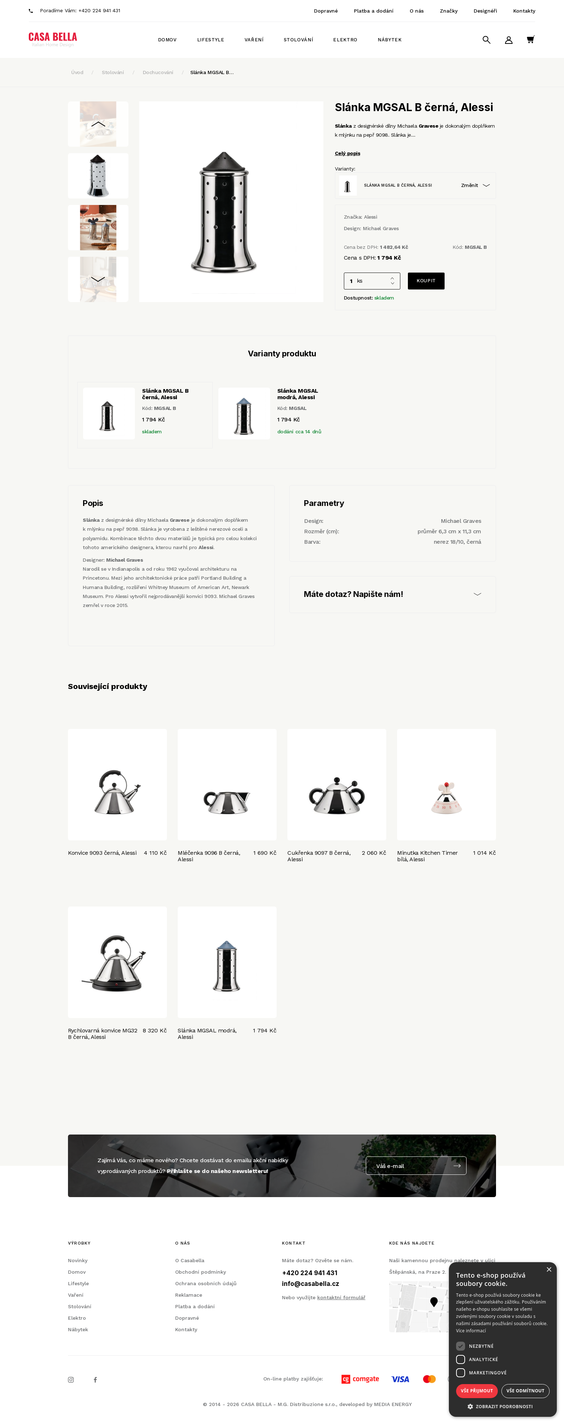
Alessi (370, 217)
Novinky (77, 1260)
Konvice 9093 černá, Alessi (102, 852)
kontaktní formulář (341, 1297)
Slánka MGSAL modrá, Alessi (207, 1033)
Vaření (254, 39)
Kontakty (524, 11)
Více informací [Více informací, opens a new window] (471, 1331)
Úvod (77, 72)
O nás (417, 11)
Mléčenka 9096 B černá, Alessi (209, 856)
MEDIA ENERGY (393, 1404)
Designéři (485, 11)
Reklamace (188, 1295)
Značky (449, 11)
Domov (167, 39)
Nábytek (390, 39)
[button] (503, 1406)
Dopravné (326, 11)
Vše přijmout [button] (477, 1391)
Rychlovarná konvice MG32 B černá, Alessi (102, 1033)
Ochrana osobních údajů (206, 1283)
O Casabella (189, 1260)
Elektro (345, 39)
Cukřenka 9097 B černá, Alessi (318, 856)
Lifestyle (210, 39)
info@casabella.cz (310, 1283)
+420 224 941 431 (99, 10)
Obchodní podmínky (200, 1272)
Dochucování (158, 72)
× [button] (548, 1270)
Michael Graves (381, 228)
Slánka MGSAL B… (212, 72)
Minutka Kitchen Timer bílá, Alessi (427, 856)
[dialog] (503, 1339)
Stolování (298, 39)
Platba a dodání (374, 11)
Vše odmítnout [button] (525, 1391)
